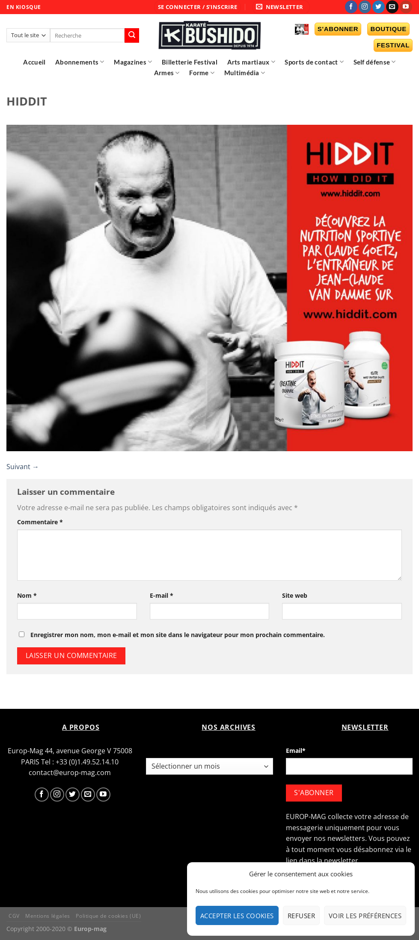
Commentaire (40, 522)
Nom (27, 595)
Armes (167, 73)
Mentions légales (47, 915)
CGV (14, 915)
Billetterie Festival (189, 62)
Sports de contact (314, 62)
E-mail (161, 595)
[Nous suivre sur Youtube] (406, 6)
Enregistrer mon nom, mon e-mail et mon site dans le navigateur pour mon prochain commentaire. (177, 635)
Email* (296, 750)
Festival (393, 45)
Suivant (22, 466)
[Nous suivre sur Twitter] (378, 6)
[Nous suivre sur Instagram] (365, 6)
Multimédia (244, 73)
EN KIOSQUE (23, 7)
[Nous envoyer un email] (392, 6)
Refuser (301, 915)
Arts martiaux (251, 62)
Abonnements (79, 62)
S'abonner (338, 28)
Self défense (375, 62)
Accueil (34, 62)
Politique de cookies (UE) (108, 915)
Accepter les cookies (237, 915)
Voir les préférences (365, 915)
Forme (201, 73)
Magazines (133, 62)
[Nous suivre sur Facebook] (351, 6)
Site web (294, 595)
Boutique (388, 28)
